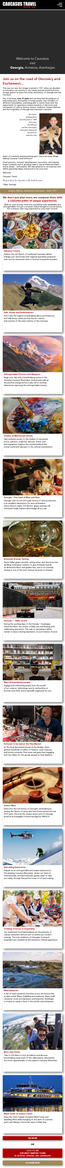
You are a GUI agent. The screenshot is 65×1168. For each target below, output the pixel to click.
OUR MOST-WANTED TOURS (32, 1153)
